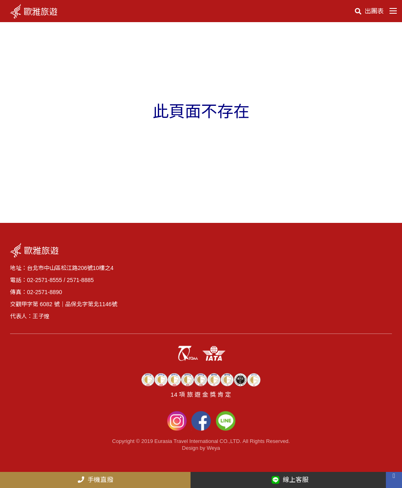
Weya (213, 448)
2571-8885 (80, 280)
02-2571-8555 (44, 280)
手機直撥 (95, 479)
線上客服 (290, 480)
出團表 (369, 11)
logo (35, 11)
